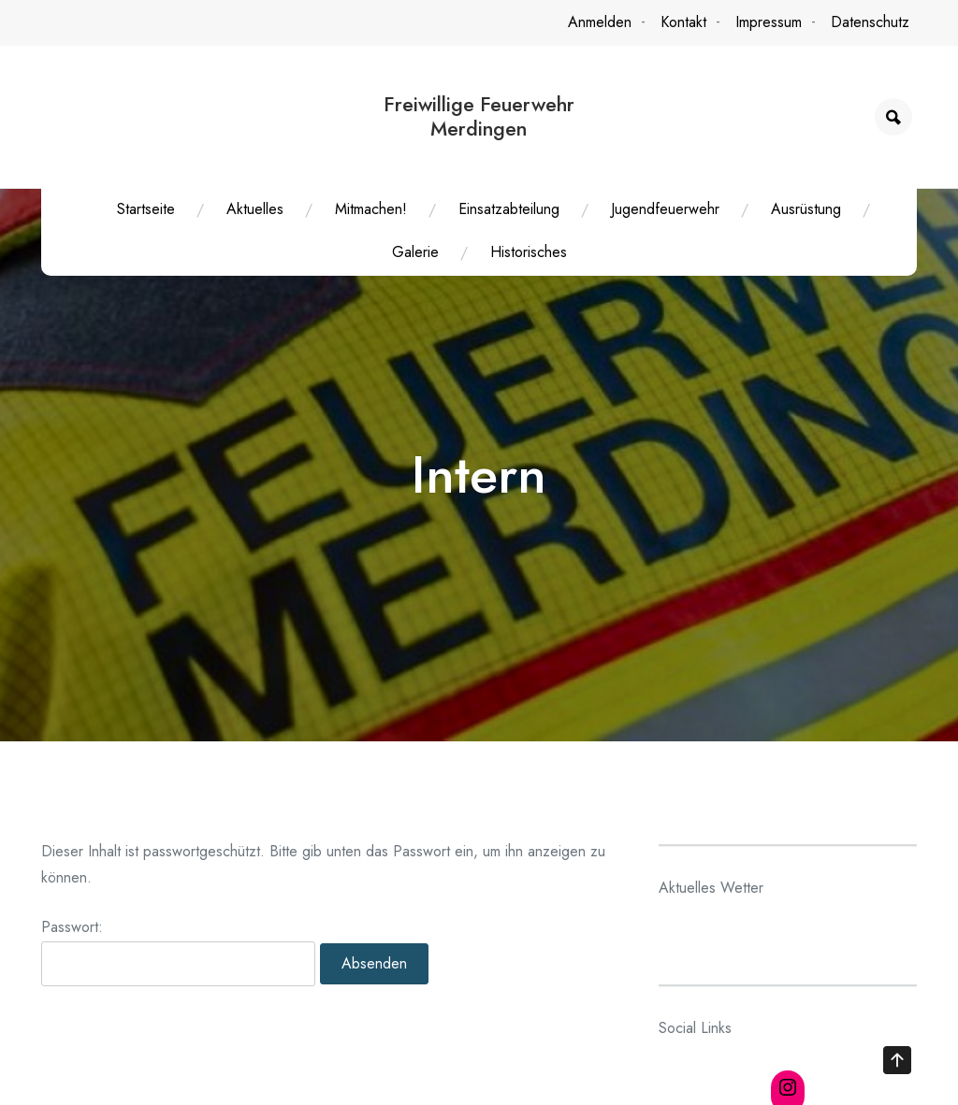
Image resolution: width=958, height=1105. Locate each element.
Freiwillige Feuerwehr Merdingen (479, 116)
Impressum (768, 22)
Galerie (415, 252)
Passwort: (178, 959)
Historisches (528, 252)
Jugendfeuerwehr (665, 209)
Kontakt (683, 22)
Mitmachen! (371, 209)
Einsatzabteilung (508, 209)
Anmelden (599, 22)
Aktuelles (254, 209)
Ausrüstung (806, 209)
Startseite (146, 209)
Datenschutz (870, 22)
